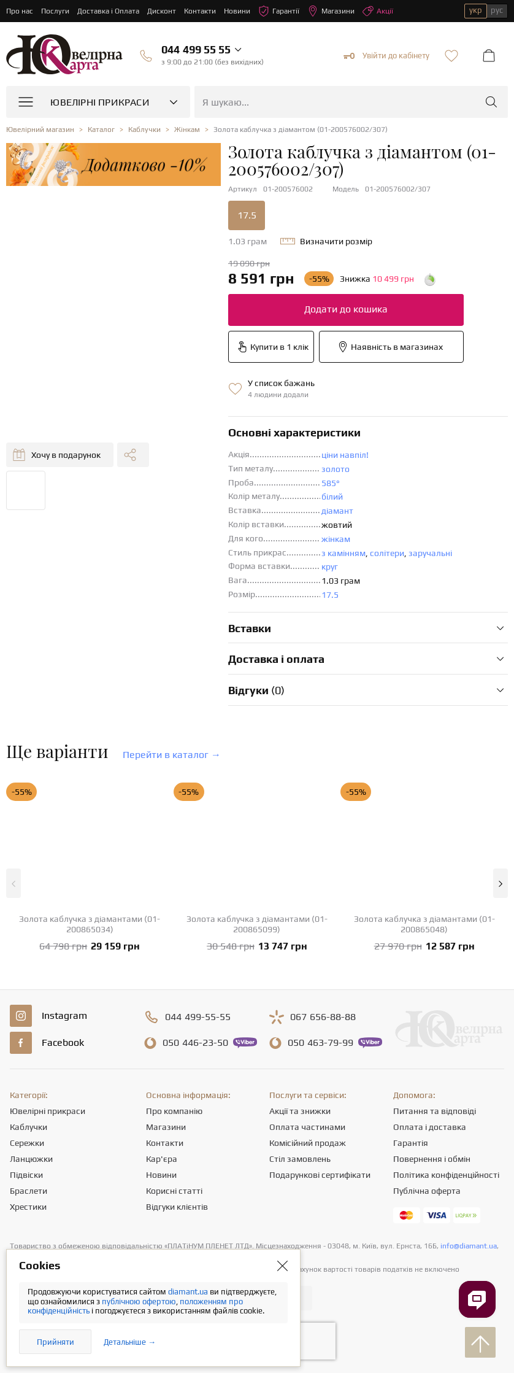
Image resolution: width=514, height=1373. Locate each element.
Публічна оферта (427, 1190)
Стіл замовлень (300, 1158)
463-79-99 (320, 1043)
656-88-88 (323, 1017)
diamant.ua (189, 1291)
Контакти (200, 11)
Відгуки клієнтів (177, 1206)
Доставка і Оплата (108, 11)
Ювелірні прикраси (47, 1111)
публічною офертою (139, 1301)
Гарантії (278, 11)
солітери (387, 553)
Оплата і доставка (429, 1127)
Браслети (28, 1190)
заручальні (430, 553)
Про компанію (174, 1111)
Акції (377, 11)
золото (335, 469)
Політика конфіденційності (446, 1174)
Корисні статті (174, 1190)
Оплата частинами (307, 1127)
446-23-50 (195, 1043)
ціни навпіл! (345, 455)
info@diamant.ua (468, 1246)
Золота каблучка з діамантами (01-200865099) (257, 924)
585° (330, 483)
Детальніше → (130, 1342)
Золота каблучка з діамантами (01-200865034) (89, 924)
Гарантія (410, 1143)
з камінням (343, 553)
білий (332, 496)
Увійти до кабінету (386, 55)
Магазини (331, 11)
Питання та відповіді (434, 1111)
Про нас (19, 11)
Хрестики (28, 1206)
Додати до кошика (346, 309)
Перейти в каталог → (172, 754)
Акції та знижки (300, 1111)
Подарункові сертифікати (319, 1174)
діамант (337, 511)
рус (497, 10)
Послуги (55, 11)
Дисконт (161, 11)
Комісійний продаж (307, 1143)
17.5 (246, 215)
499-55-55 (198, 1017)
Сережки (27, 1143)
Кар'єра (161, 1158)
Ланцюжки (31, 1158)
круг (329, 566)
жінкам (335, 539)
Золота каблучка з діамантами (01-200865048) (424, 924)
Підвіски (26, 1174)
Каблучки (28, 1127)
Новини (237, 11)
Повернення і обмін (431, 1158)
